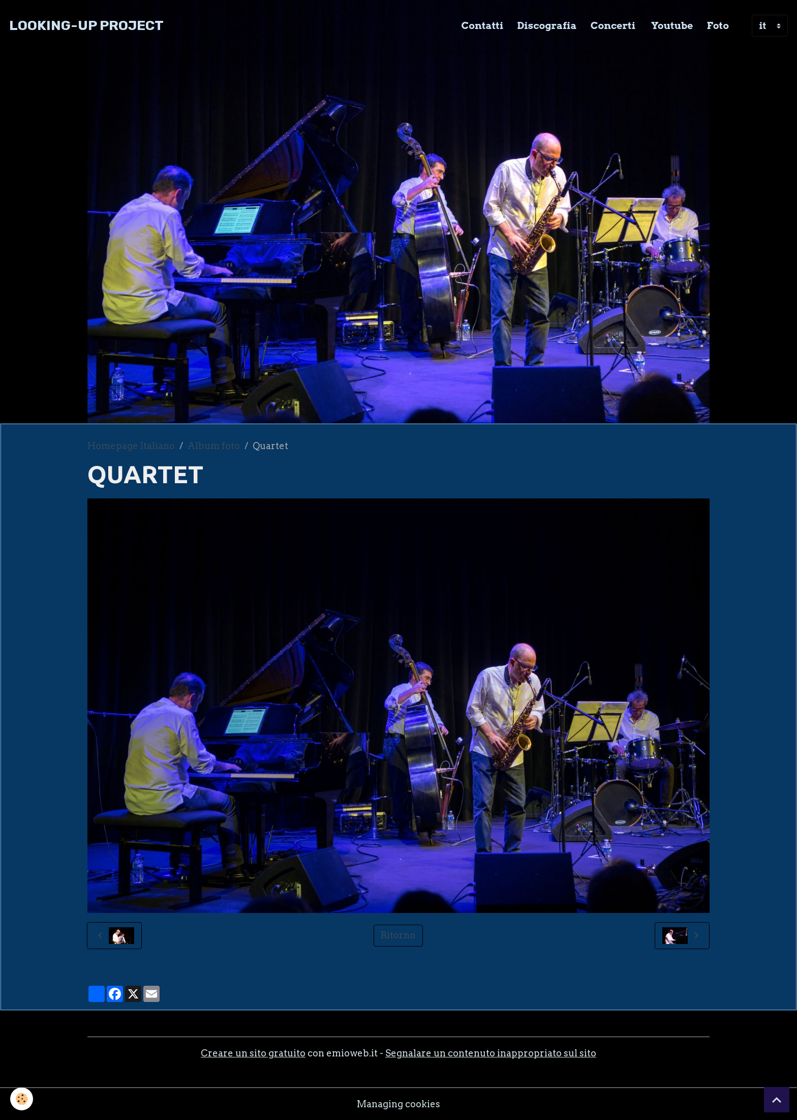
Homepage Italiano (131, 445)
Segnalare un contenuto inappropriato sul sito (490, 1053)
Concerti (613, 25)
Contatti (483, 25)
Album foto (214, 445)
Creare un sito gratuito (253, 1053)
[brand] (86, 25)
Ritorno (398, 935)
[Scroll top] (776, 1099)
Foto (718, 25)
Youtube (671, 25)
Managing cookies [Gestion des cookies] (398, 1104)
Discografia (546, 25)
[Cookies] (21, 1098)
